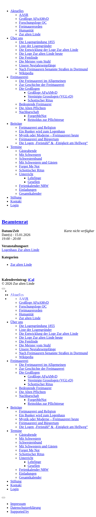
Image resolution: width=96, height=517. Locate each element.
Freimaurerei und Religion (37, 127)
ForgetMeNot (37, 116)
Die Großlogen (29, 88)
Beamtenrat (15, 222)
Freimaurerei (19, 77)
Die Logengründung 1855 (37, 42)
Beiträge (16, 123)
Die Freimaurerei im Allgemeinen (42, 81)
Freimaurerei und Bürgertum (39, 139)
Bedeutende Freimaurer (35, 104)
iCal (31, 279)
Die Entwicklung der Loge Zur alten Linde (48, 50)
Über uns (16, 38)
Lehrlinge (34, 178)
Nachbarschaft (29, 112)
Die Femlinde (28, 57)
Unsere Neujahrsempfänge (37, 65)
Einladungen (28, 189)
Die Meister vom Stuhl (35, 61)
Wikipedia (26, 73)
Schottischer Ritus (40, 100)
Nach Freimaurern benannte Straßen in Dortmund (53, 69)
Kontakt (16, 201)
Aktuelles (17, 11)
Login (14, 205)
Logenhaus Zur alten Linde (20, 250)
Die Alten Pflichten (32, 108)
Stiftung (16, 197)
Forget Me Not (29, 166)
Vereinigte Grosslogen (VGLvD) (50, 96)
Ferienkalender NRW (33, 186)
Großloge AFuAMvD (34, 19)
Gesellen (34, 182)
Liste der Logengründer (35, 46)
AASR (23, 15)
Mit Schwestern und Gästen (38, 162)
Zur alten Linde (30, 34)
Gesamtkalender (30, 193)
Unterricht (26, 174)
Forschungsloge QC (33, 22)
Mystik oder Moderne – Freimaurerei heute (49, 135)
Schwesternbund (30, 158)
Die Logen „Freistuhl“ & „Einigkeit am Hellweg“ (53, 143)
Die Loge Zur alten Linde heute (41, 53)
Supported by (18, 298)
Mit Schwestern (30, 155)
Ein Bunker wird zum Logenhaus (42, 131)
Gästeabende (28, 151)
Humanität (26, 30)
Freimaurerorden (30, 26)
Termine (16, 147)
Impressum (16, 291)
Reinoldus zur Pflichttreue (46, 120)
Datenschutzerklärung (24, 295)
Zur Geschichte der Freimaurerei (41, 85)
